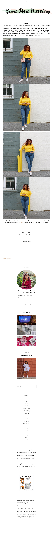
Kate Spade (30, 25)
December (25, 407)
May (26, 418)
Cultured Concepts (17, 25)
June (26, 416)
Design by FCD (33, 543)
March (26, 421)
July (26, 415)
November (25, 408)
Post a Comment (7, 258)
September (25, 411)
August (26, 413)
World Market (46, 25)
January (26, 424)
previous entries (32, 260)
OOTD (42, 25)
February (25, 423)
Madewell (38, 25)
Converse (41, 221)
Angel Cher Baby (26, 356)
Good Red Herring (24, 543)
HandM (24, 25)
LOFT (34, 25)
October (26, 410)
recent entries (20, 260)
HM (27, 25)
